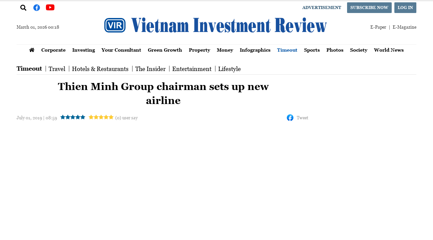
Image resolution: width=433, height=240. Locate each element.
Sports (312, 50)
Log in (405, 7)
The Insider (150, 69)
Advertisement (321, 7)
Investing (83, 50)
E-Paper (378, 27)
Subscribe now (369, 7)
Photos (334, 50)
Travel (57, 69)
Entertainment (192, 69)
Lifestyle (229, 69)
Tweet (302, 117)
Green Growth (165, 50)
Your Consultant (121, 50)
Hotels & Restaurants (100, 69)
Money (225, 50)
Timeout (287, 50)
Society (358, 50)
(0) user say (126, 117)
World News (389, 50)
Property (199, 50)
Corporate (53, 50)
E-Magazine (404, 27)
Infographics (255, 50)
